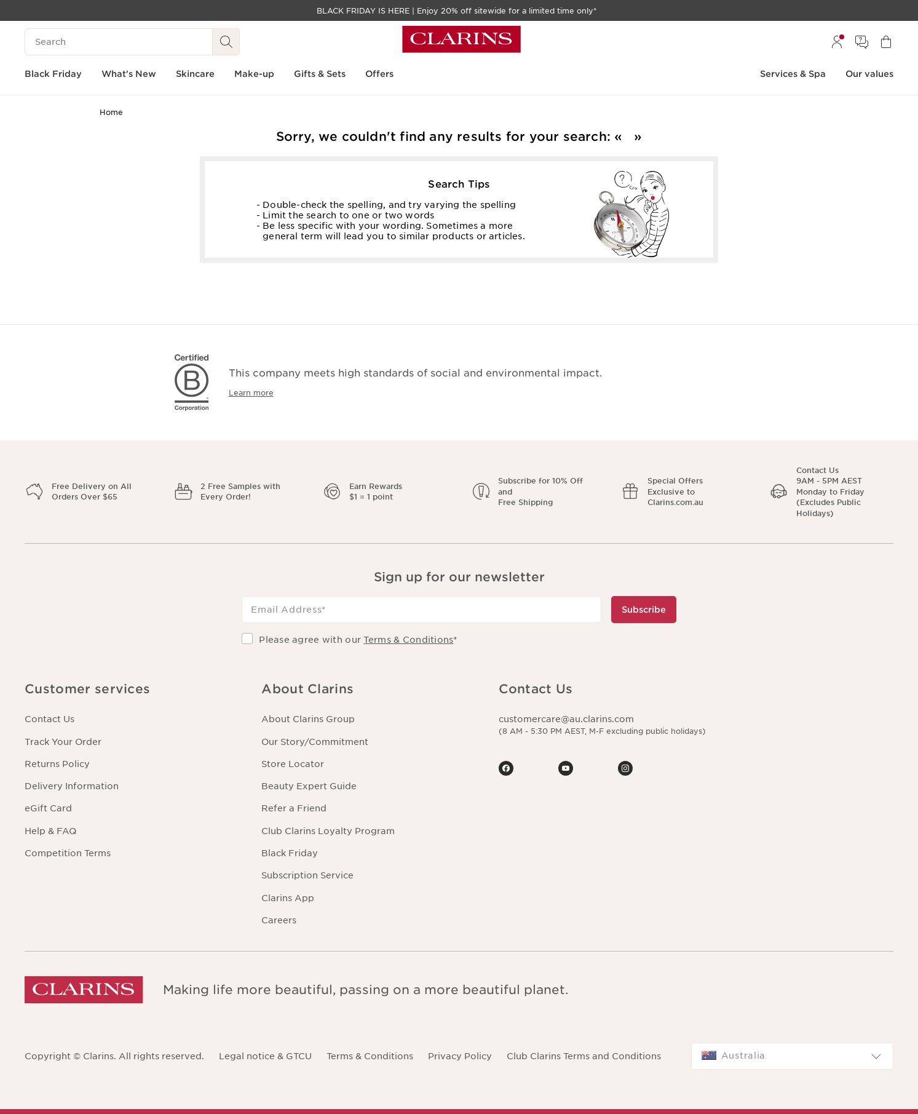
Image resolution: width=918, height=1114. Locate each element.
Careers (278, 920)
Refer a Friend (293, 808)
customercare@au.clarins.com (566, 719)
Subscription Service (307, 875)
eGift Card (48, 808)
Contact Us (49, 719)
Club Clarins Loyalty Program (328, 831)
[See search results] (226, 41)
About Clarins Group (308, 719)
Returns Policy (57, 764)
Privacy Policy (460, 1056)
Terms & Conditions (408, 640)
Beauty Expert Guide (309, 786)
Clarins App (287, 898)
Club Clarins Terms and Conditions (584, 1056)
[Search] (119, 41)
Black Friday (289, 853)
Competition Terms (68, 853)
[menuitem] (836, 41)
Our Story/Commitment (314, 742)
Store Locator (292, 764)
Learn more (251, 392)
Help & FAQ (50, 831)
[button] (133, 689)
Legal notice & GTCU (265, 1056)
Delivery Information (72, 786)
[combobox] (792, 1056)
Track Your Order (63, 742)
